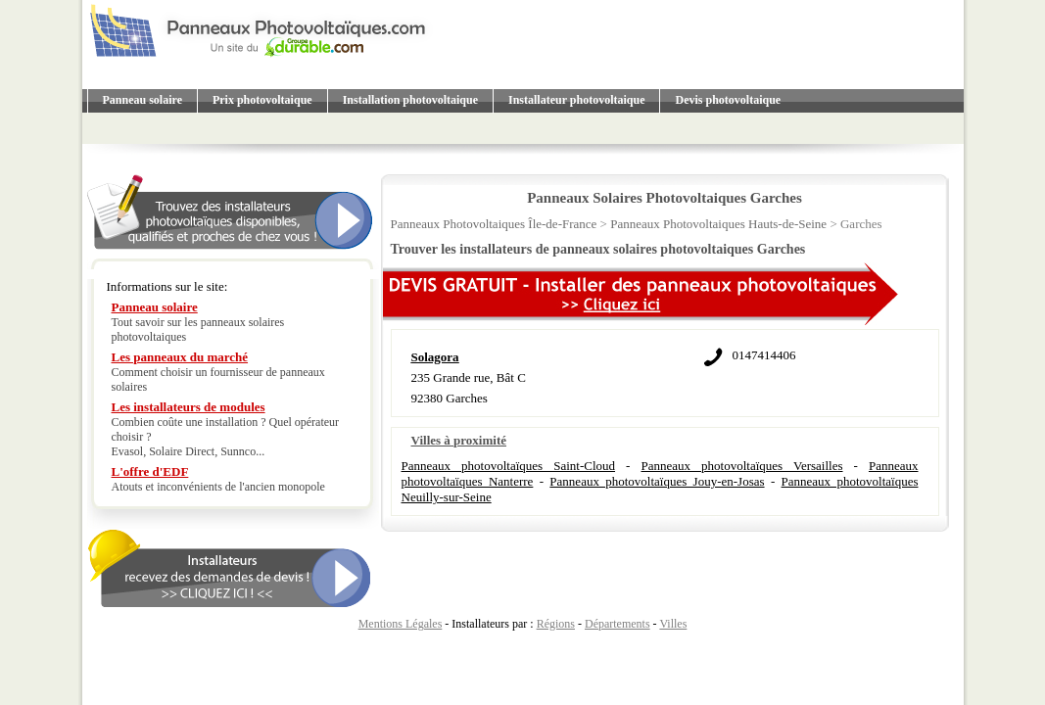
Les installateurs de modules (188, 407)
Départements (617, 624)
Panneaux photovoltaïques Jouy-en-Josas (656, 481)
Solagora (435, 357)
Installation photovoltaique (410, 100)
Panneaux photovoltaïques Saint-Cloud (509, 465)
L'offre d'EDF (150, 471)
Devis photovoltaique (728, 100)
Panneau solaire (142, 100)
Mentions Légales (400, 624)
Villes (673, 624)
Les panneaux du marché (180, 357)
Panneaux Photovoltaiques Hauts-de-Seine (718, 223)
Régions (556, 624)
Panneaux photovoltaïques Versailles (741, 465)
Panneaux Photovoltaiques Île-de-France (494, 223)
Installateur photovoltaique (576, 100)
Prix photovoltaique (262, 100)
